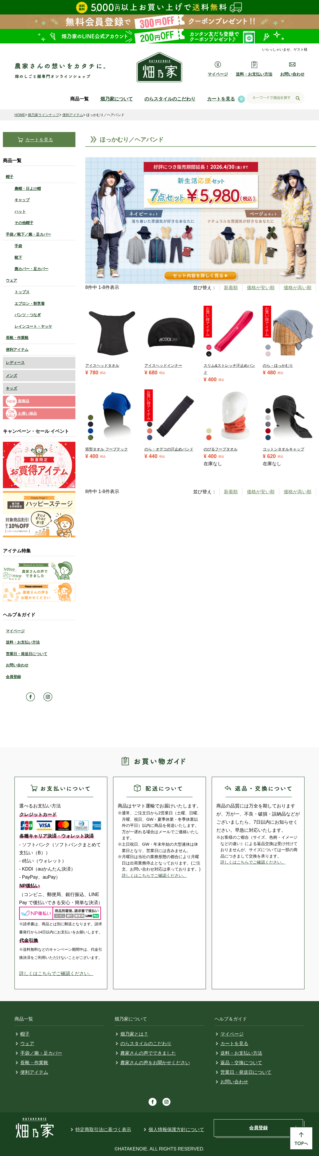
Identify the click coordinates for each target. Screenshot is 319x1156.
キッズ (11, 388)
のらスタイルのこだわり (169, 98)
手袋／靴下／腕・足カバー (28, 234)
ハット (20, 211)
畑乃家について (116, 98)
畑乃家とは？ (134, 1034)
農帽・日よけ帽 (27, 188)
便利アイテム (72, 115)
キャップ (22, 200)
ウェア (11, 280)
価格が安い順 (261, 287)
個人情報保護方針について (176, 1129)
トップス (22, 292)
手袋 (18, 246)
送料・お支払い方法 (23, 642)
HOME (19, 115)
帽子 (9, 177)
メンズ (11, 375)
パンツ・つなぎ (27, 315)
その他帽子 (23, 223)
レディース (15, 362)
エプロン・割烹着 (29, 303)
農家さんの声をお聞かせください (155, 1062)
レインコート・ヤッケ (33, 326)
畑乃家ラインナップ (43, 115)
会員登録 (13, 677)
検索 (298, 98)
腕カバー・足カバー (31, 269)
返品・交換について (241, 1062)
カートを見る (221, 98)
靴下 (18, 257)
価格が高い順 (297, 287)
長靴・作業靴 (17, 338)
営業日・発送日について (26, 654)
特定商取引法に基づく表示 (103, 1129)
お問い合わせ (17, 665)
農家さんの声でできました (148, 1053)
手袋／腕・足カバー (41, 1053)
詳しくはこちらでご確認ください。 (56, 973)
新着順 (231, 287)
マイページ (15, 631)
